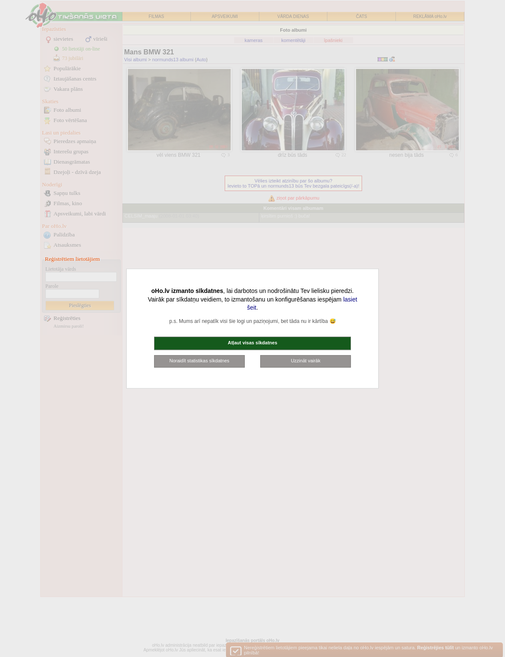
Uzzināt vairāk (306, 360)
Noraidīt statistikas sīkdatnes (199, 360)
